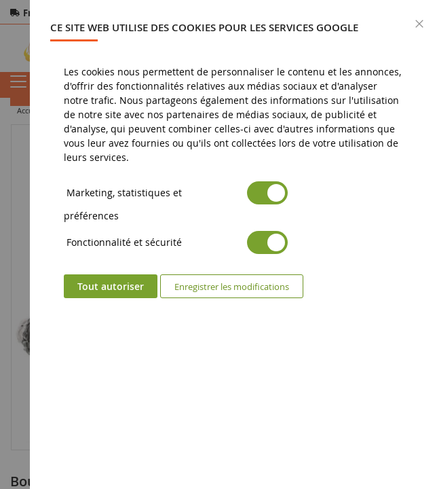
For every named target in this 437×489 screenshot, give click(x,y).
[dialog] (233, 244)
